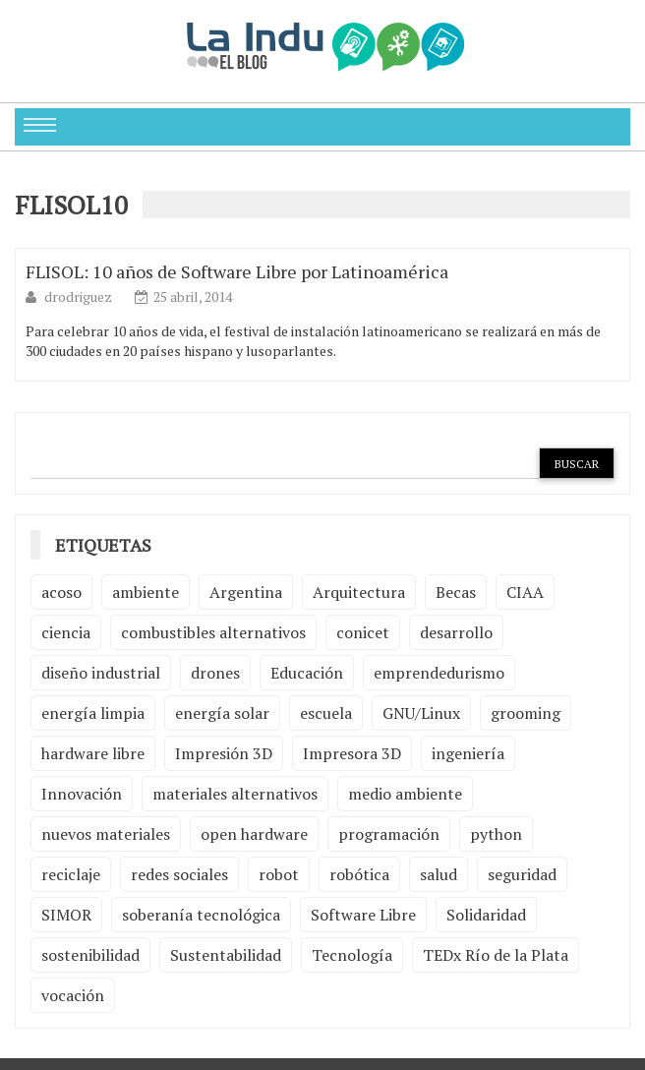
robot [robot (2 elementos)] (279, 874)
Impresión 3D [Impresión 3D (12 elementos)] (223, 753)
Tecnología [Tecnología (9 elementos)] (352, 955)
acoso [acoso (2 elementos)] (61, 592)
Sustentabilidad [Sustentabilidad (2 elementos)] (225, 955)
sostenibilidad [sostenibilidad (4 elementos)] (90, 955)
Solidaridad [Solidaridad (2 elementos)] (486, 914)
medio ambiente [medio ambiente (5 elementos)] (405, 793)
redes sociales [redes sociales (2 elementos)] (179, 874)
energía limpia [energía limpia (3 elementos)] (93, 713)
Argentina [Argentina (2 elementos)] (245, 592)
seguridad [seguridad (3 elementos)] (522, 874)
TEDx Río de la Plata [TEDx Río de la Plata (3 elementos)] (495, 955)
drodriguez (79, 296)
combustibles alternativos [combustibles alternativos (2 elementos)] (213, 632)
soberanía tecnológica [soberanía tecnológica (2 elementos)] (201, 914)
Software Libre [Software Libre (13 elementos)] (363, 914)
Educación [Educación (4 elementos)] (306, 673)
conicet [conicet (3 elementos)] (362, 632)
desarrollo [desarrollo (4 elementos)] (456, 632)
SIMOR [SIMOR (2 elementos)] (66, 914)
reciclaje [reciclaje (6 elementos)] (70, 874)
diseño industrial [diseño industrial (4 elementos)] (100, 673)
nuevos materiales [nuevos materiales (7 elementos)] (105, 834)
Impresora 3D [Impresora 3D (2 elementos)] (352, 753)
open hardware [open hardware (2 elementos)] (254, 834)
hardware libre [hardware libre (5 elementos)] (93, 753)
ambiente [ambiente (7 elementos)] (145, 592)
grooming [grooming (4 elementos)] (525, 713)
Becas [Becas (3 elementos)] (456, 592)
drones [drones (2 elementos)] (215, 673)
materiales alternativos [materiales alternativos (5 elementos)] (235, 793)
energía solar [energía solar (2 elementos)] (222, 713)
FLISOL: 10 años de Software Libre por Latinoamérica (237, 271)
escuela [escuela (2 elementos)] (326, 713)
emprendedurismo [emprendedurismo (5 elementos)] (439, 673)
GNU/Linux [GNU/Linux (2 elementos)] (421, 713)
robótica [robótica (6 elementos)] (359, 874)
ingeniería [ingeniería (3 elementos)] (468, 753)
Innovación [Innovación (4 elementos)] (81, 793)
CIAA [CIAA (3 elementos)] (525, 592)
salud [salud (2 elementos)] (438, 874)
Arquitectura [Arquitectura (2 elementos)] (359, 592)
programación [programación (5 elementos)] (389, 834)
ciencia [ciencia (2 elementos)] (65, 632)
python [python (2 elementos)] (496, 834)
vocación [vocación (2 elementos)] (72, 995)
